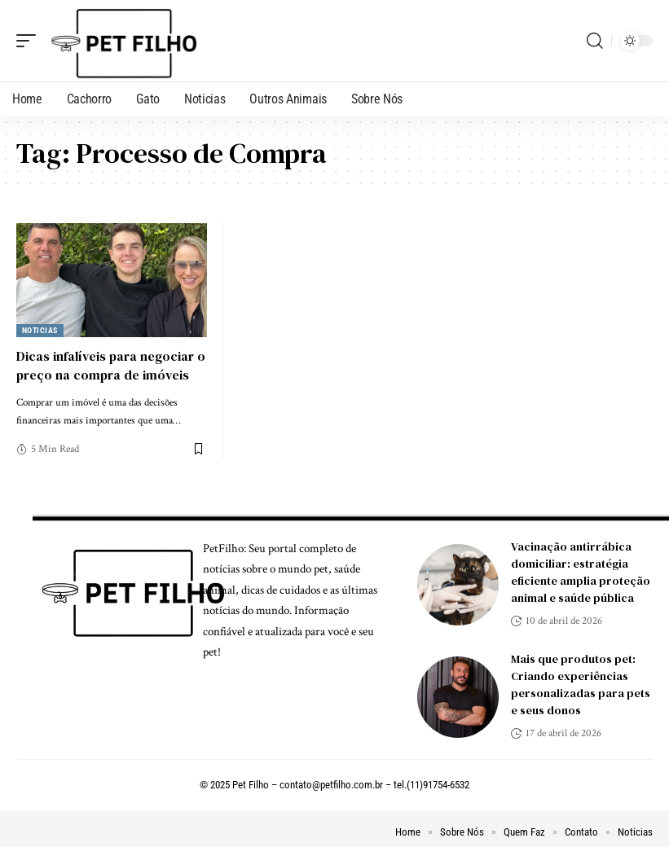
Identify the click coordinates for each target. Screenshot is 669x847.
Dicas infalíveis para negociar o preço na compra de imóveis (110, 365)
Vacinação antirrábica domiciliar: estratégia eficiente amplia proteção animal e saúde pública (580, 572)
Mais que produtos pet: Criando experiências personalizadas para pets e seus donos (580, 684)
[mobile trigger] (30, 40)
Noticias (40, 330)
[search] (595, 41)
